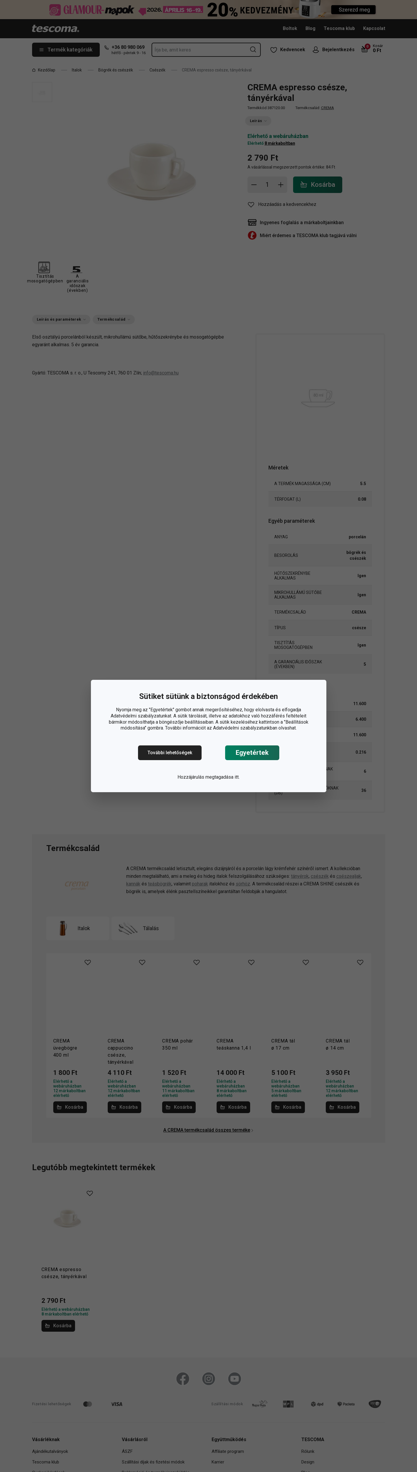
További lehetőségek (169, 752)
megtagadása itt (222, 777)
